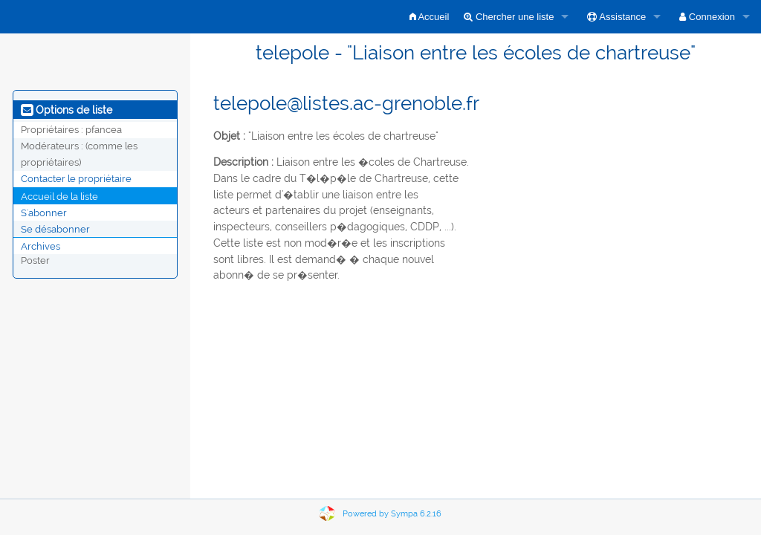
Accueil (429, 16)
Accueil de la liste (59, 195)
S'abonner (44, 212)
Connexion (707, 16)
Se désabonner (55, 228)
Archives (40, 245)
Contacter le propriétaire (76, 178)
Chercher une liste (509, 16)
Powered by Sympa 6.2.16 (392, 514)
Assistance (616, 16)
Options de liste (66, 110)
